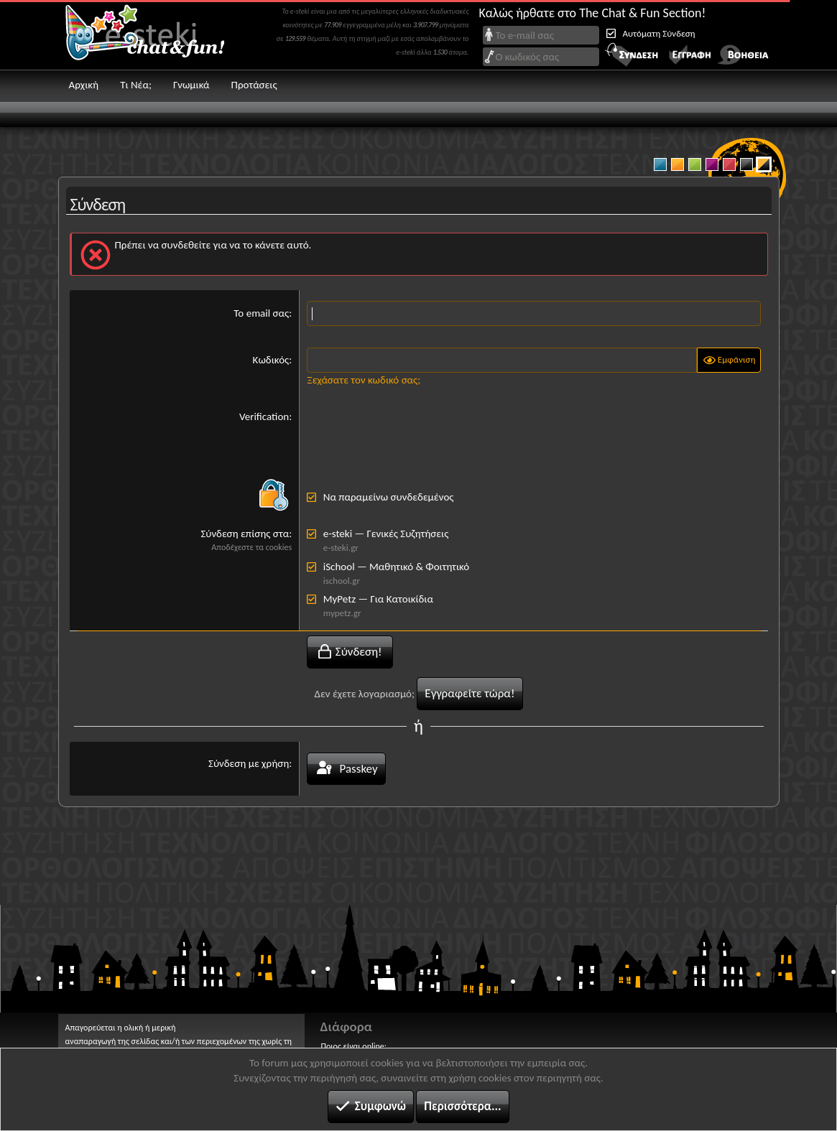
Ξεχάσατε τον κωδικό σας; (363, 379)
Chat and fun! (155, 34)
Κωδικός (271, 359)
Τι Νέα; (136, 84)
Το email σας (261, 313)
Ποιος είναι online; (354, 1046)
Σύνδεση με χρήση (248, 763)
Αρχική (84, 84)
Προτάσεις (254, 84)
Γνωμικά (191, 84)
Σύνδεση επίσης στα (244, 533)
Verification (264, 416)
